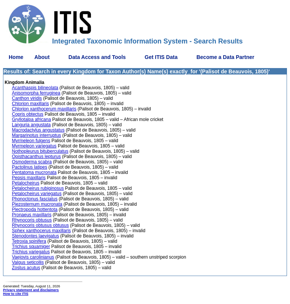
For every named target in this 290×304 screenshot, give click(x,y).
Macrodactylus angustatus (38, 130)
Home (16, 57)
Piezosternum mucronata (37, 204)
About (41, 57)
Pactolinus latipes (29, 167)
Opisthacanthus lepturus (36, 156)
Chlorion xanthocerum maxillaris (44, 109)
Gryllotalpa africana (31, 119)
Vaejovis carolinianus (33, 257)
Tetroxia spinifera (29, 241)
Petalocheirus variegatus (37, 193)
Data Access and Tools (97, 57)
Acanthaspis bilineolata (35, 87)
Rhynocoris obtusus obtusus (40, 225)
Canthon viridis (27, 98)
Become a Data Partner (225, 57)
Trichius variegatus (31, 251)
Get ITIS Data (161, 57)
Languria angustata (31, 124)
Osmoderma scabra (32, 161)
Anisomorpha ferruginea (36, 93)
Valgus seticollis (28, 262)
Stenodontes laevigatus (35, 236)
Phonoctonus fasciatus (35, 199)
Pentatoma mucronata (34, 172)
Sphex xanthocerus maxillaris (41, 230)
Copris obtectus (27, 114)
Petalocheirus (26, 183)
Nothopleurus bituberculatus (40, 151)
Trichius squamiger (31, 246)
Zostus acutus (26, 267)
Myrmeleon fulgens (31, 140)
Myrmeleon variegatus (34, 146)
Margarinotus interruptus (36, 135)
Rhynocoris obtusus (32, 220)
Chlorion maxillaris (30, 103)
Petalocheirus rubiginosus (38, 188)
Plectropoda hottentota (35, 209)
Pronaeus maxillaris (32, 214)
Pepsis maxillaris (29, 177)
